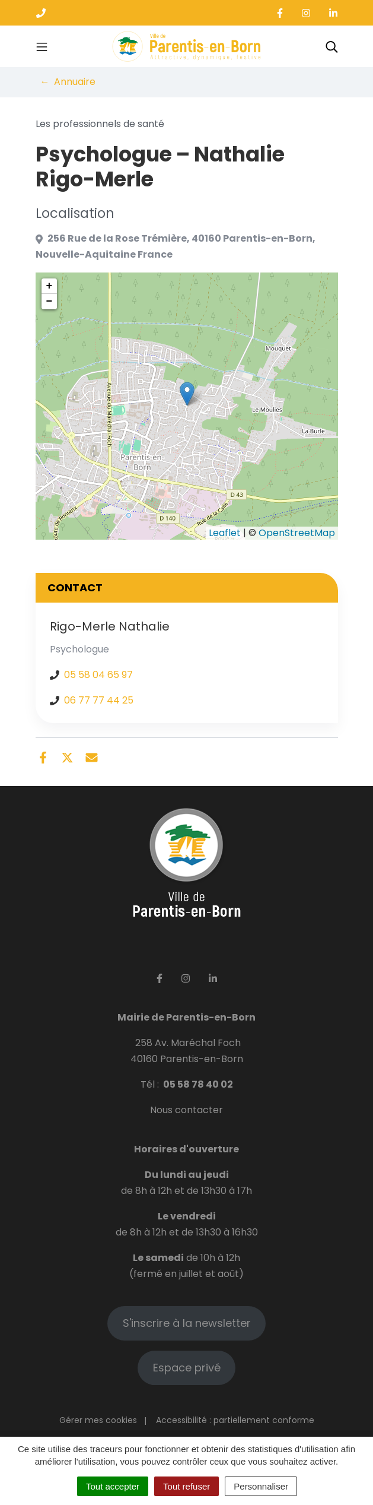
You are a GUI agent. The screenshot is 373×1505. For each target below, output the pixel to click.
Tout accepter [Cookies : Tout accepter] (112, 1486)
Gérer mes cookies (98, 1420)
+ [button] (49, 286)
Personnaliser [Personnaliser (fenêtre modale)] (261, 1486)
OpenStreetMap (297, 533)
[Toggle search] (332, 46)
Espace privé (187, 1367)
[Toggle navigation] (42, 46)
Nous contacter (186, 1110)
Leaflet (225, 533)
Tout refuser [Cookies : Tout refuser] (186, 1486)
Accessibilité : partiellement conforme (235, 1420)
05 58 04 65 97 (98, 675)
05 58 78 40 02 (198, 1084)
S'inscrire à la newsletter (187, 1323)
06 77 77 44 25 (98, 700)
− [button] (49, 301)
